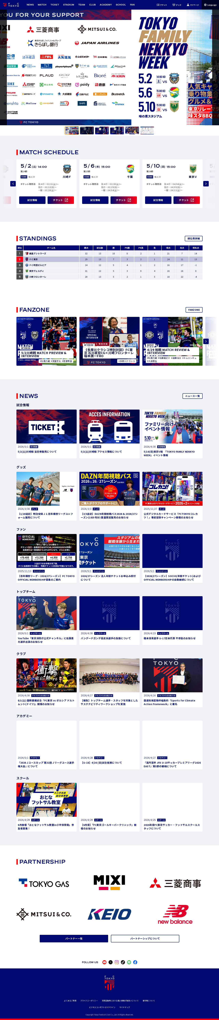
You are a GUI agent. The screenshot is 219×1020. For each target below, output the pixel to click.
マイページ (193, 4)
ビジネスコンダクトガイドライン (102, 1007)
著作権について (149, 1000)
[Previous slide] (13, 183)
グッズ (176, 4)
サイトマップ (124, 1007)
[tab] (72, 130)
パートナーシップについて (145, 938)
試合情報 (32, 200)
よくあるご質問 (70, 1000)
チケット (162, 4)
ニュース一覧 (192, 396)
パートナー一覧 (74, 938)
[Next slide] (206, 183)
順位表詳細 (194, 238)
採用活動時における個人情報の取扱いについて (120, 1000)
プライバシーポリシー (89, 1000)
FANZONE (194, 309)
